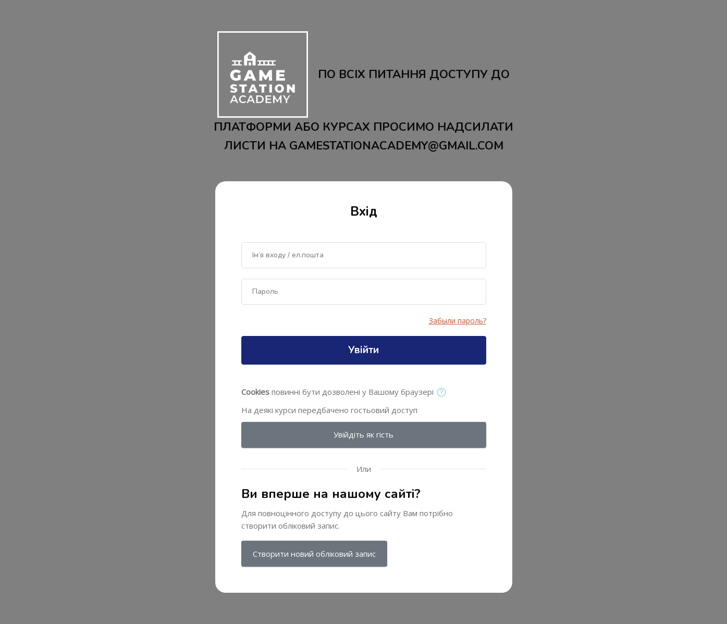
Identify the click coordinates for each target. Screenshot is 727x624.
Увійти (363, 350)
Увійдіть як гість (363, 434)
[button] (444, 393)
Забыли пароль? (457, 321)
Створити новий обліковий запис (314, 553)
